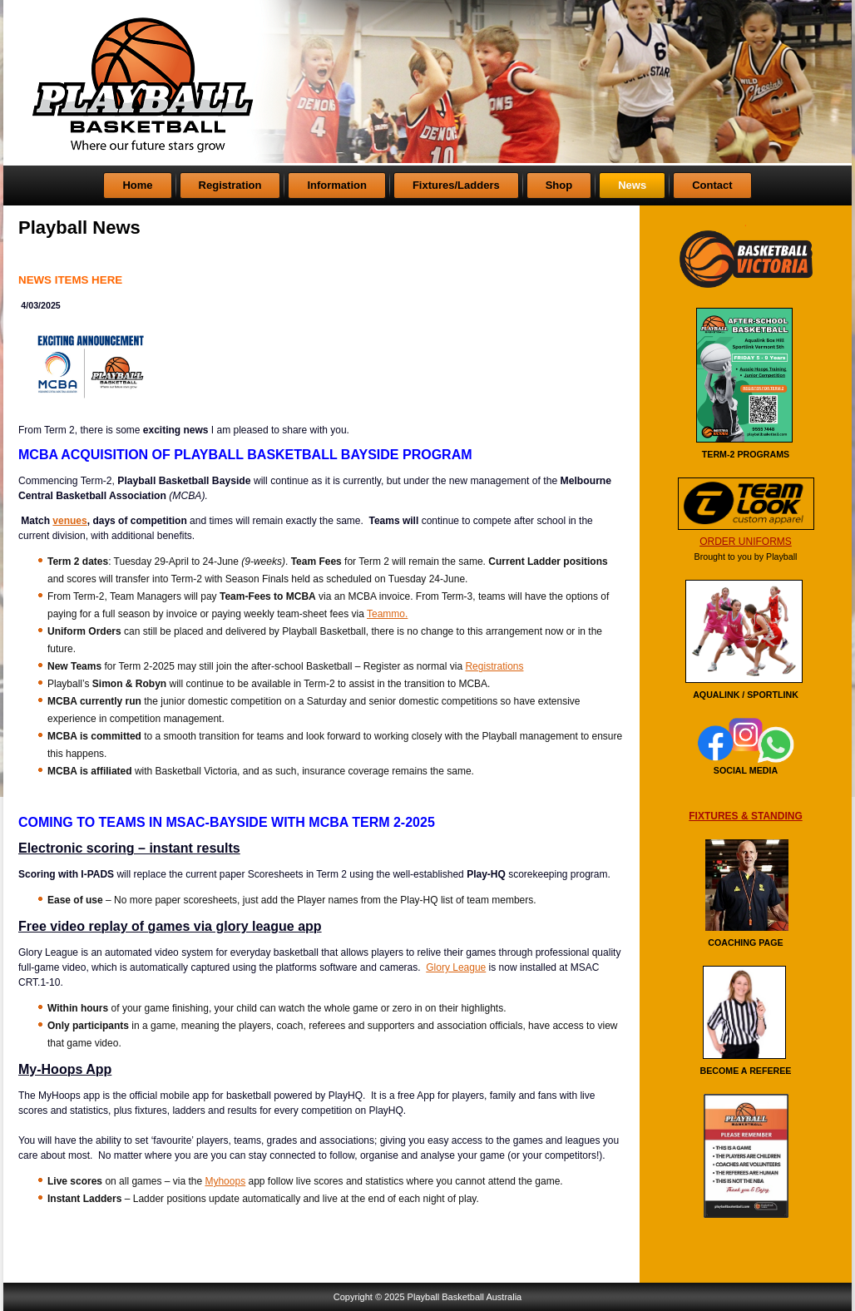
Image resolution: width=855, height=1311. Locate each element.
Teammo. (387, 614)
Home (137, 185)
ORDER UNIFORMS (745, 541)
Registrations (494, 666)
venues (69, 521)
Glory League (456, 967)
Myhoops (225, 1181)
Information (337, 185)
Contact (712, 185)
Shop (559, 185)
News (632, 185)
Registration (230, 185)
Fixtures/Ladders (456, 185)
